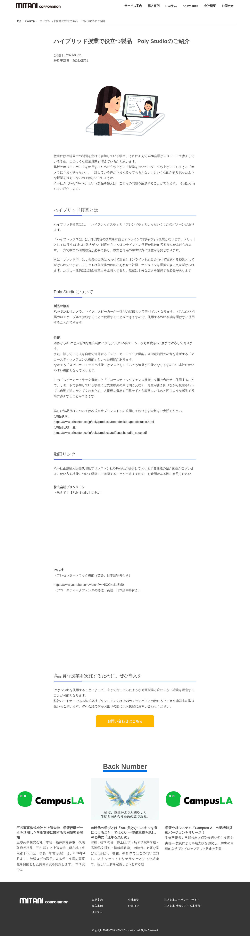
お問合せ (227, 5)
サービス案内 (133, 5)
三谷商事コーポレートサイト (182, 899)
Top (19, 21)
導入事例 (154, 5)
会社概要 (210, 5)
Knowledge (190, 5)
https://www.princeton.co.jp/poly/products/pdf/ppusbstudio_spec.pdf (100, 432)
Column (30, 21)
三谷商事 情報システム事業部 (182, 905)
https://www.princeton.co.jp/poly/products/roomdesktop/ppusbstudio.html (104, 421)
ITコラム (171, 5)
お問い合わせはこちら (125, 721)
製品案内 (97, 899)
